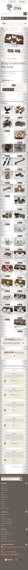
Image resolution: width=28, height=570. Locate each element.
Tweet (3, 58)
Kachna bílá (20, 234)
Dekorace (3, 494)
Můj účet (3, 529)
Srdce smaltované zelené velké (20, 289)
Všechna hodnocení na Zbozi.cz (18, 466)
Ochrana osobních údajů (7, 521)
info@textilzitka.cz (15, 554)
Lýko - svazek (7, 194)
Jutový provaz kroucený (19, 180)
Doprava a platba (5, 514)
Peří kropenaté (7, 129)
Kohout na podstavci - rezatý (7, 115)
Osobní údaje (4, 538)
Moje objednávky (5, 531)
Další (22, 52)
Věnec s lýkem (20, 154)
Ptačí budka (7, 180)
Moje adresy (4, 536)
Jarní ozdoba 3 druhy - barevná (20, 329)
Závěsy (2, 492)
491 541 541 (13, 552)
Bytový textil (4, 488)
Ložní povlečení (5, 490)
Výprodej (3, 503)
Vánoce (3, 501)
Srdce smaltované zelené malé (7, 289)
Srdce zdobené (20, 316)
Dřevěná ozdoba (20, 115)
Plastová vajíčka (20, 140)
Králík (20, 247)
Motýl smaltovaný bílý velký (19, 260)
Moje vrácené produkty (6, 534)
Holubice (20, 302)
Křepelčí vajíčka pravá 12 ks (20, 129)
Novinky (3, 506)
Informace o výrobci (22, 94)
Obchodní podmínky (6, 519)
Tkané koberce (4, 497)
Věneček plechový (7, 260)
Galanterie (3, 499)
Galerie (3, 516)
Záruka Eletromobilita (6, 523)
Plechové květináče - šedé (20, 220)
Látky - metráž (4, 485)
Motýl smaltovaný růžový (7, 274)
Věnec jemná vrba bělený (7, 154)
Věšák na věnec (7, 167)
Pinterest (14, 58)
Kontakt (3, 525)
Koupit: (4, 85)
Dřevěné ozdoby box (20, 194)
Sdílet (8, 58)
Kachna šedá (7, 247)
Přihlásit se (4, 1)
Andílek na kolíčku (7, 302)
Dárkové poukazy (5, 508)
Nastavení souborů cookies (7, 541)
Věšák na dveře (20, 167)
